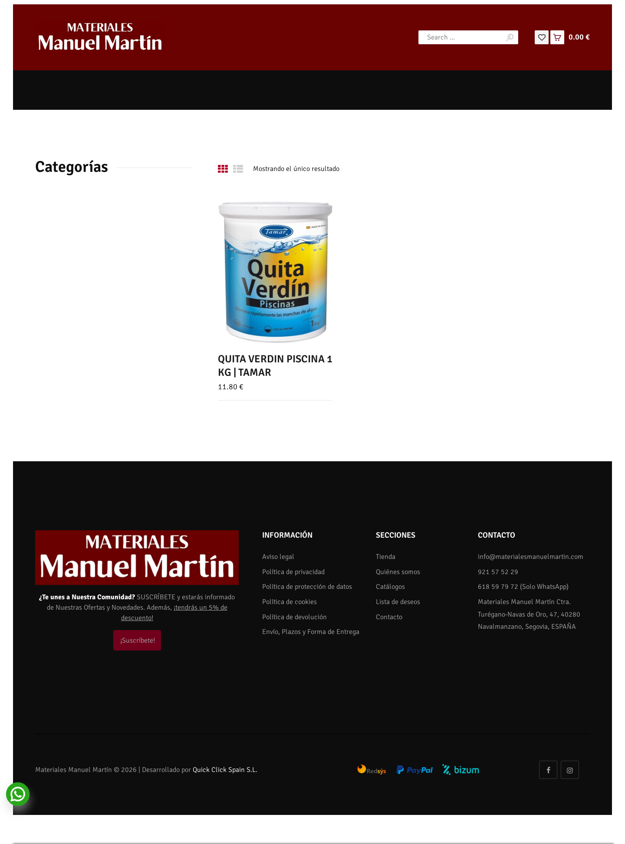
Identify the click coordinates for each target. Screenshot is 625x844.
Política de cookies (289, 602)
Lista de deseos (398, 602)
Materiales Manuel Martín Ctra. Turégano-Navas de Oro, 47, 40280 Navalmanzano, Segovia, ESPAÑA (529, 614)
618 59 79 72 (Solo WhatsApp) (523, 586)
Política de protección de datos (307, 586)
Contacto (389, 617)
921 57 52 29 (498, 572)
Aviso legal (278, 556)
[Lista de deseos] (542, 37)
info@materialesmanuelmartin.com (530, 556)
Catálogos (390, 586)
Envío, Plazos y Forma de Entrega (310, 631)
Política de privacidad (293, 572)
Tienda (385, 556)
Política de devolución (294, 617)
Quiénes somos (398, 572)
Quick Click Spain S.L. (225, 769)
